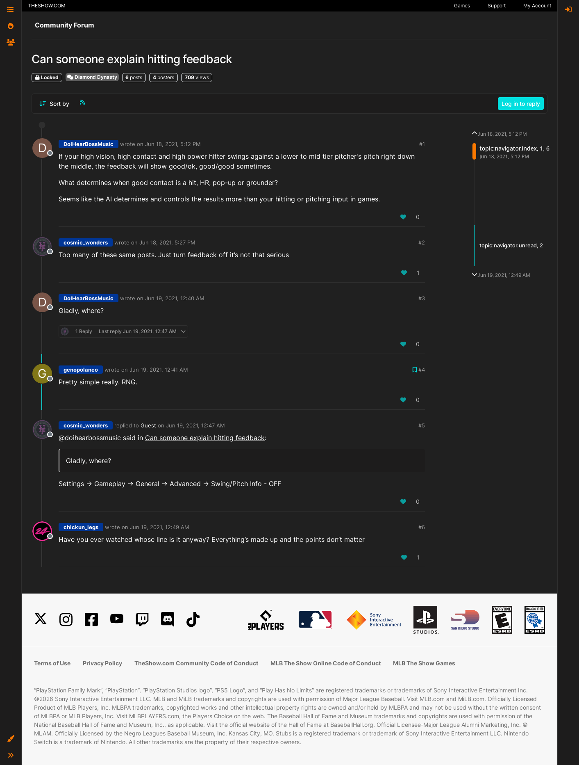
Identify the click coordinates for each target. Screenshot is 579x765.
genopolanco (81, 369)
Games (462, 5)
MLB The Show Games (424, 663)
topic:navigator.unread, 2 (511, 245)
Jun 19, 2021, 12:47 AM (195, 425)
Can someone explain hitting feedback (205, 438)
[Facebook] (91, 619)
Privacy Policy (102, 663)
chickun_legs (81, 527)
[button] (10, 738)
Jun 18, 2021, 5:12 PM (173, 144)
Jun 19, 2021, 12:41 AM (158, 369)
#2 (421, 242)
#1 (422, 144)
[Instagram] (66, 619)
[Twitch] (142, 619)
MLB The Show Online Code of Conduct (325, 663)
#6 (421, 527)
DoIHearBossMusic (89, 144)
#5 (421, 425)
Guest (148, 425)
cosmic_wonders (86, 242)
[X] (40, 619)
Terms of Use (52, 663)
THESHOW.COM (47, 5)
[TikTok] (193, 619)
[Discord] (167, 619)
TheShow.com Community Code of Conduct (196, 663)
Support (497, 5)
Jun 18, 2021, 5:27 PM (167, 242)
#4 (421, 369)
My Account (537, 5)
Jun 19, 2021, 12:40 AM (174, 298)
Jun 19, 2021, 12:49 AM (159, 527)
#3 (421, 298)
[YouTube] (116, 619)
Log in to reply (521, 103)
